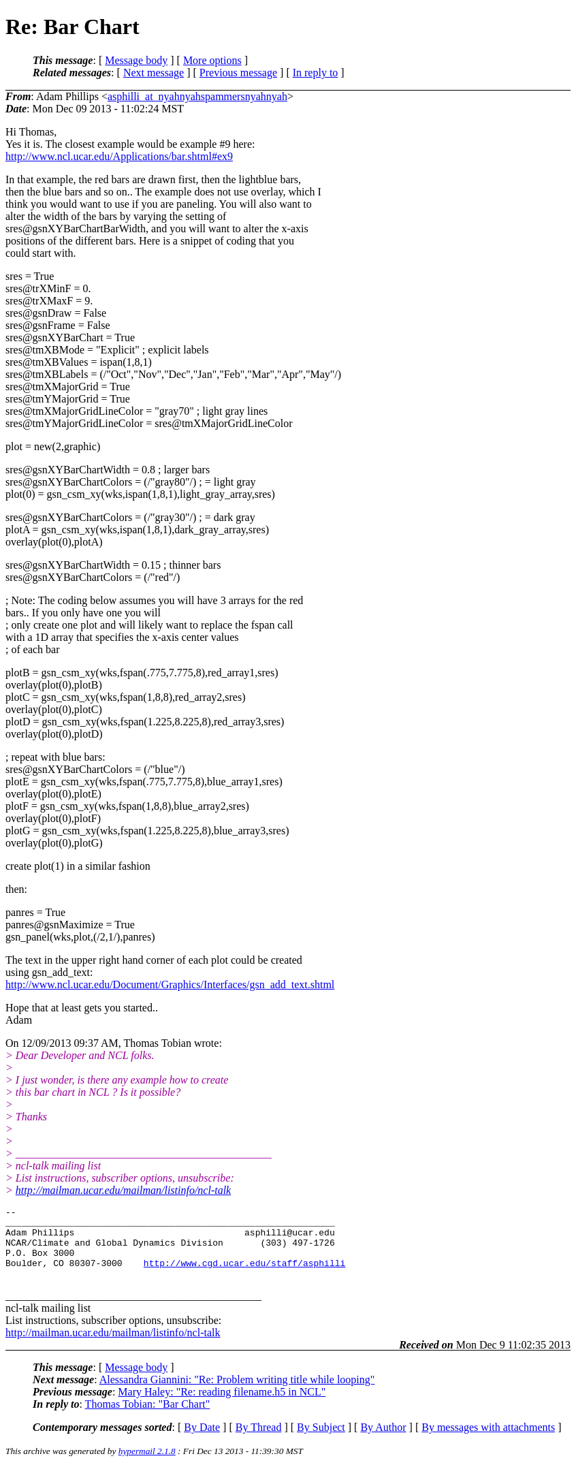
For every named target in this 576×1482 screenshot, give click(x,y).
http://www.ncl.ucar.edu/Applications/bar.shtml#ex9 (119, 156)
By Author (383, 1441)
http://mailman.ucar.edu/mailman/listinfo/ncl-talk (123, 1190)
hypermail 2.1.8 (147, 1465)
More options (212, 60)
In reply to (315, 72)
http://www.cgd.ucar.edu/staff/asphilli (244, 1275)
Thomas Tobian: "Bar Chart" (147, 1418)
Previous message (238, 72)
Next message (153, 72)
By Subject (321, 1441)
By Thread (259, 1441)
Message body (136, 60)
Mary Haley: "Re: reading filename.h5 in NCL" (221, 1406)
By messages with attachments (488, 1441)
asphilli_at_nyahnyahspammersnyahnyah (197, 96)
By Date (202, 1441)
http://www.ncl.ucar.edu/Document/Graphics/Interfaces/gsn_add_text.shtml (169, 984)
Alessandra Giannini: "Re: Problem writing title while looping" (237, 1394)
